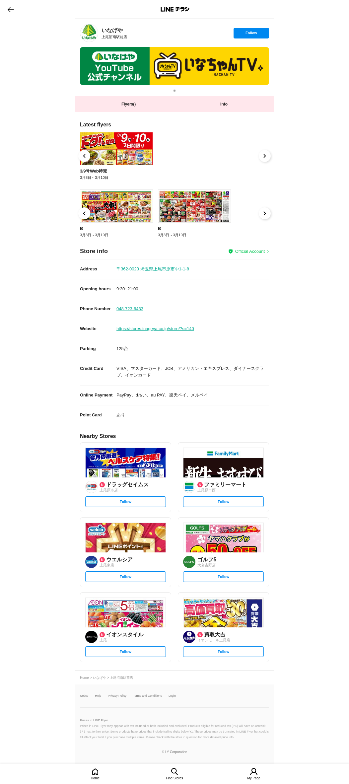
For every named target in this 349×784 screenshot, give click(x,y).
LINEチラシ (175, 9)
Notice (84, 695)
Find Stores (174, 778)
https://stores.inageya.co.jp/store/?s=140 (155, 328)
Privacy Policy (117, 695)
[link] (89, 33)
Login (172, 695)
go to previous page (11, 9)
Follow (251, 34)
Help (98, 695)
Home (95, 778)
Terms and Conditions (147, 695)
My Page (253, 778)
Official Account (250, 251)
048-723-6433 (129, 308)
